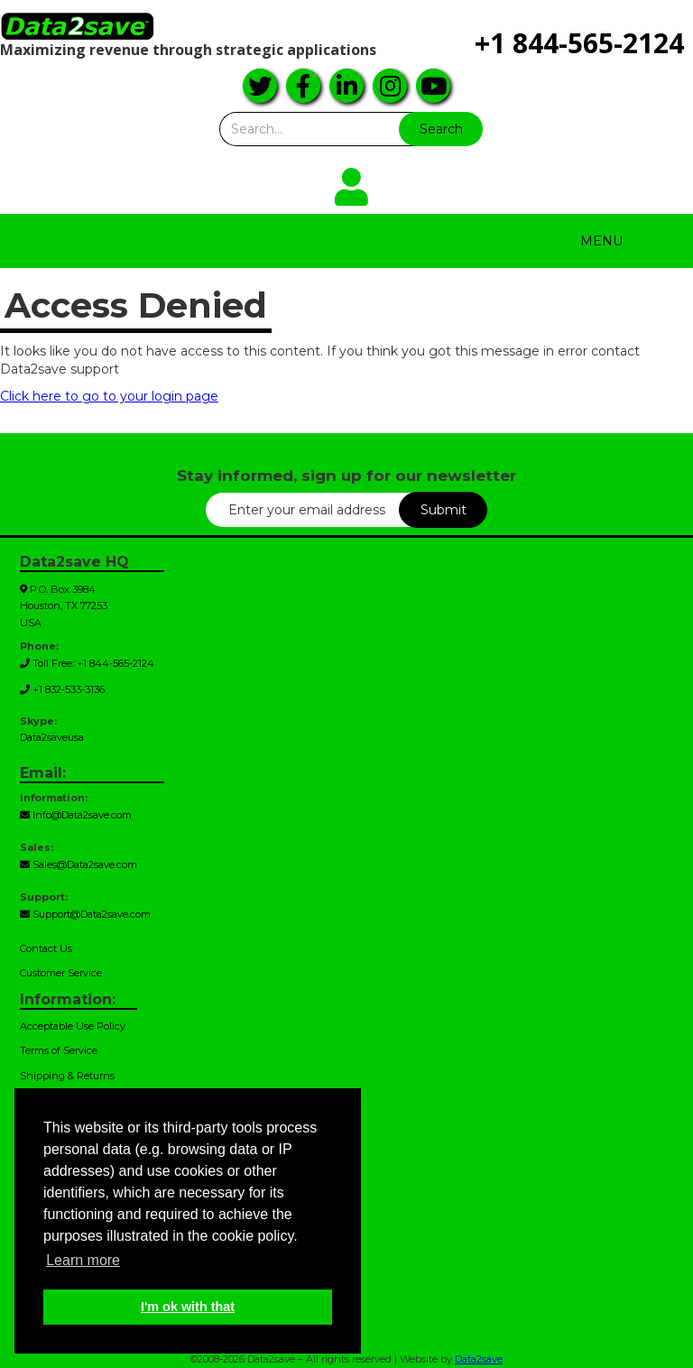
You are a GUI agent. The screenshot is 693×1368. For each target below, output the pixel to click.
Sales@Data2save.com (78, 864)
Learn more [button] (83, 1260)
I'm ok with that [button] (188, 1306)
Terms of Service (58, 1050)
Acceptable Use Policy (72, 1026)
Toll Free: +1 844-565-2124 (87, 663)
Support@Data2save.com (85, 914)
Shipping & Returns (67, 1075)
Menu (601, 241)
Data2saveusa (52, 737)
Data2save (479, 1359)
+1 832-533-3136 (62, 689)
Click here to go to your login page (109, 396)
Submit (443, 510)
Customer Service (61, 972)
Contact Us (46, 948)
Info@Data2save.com (76, 815)
